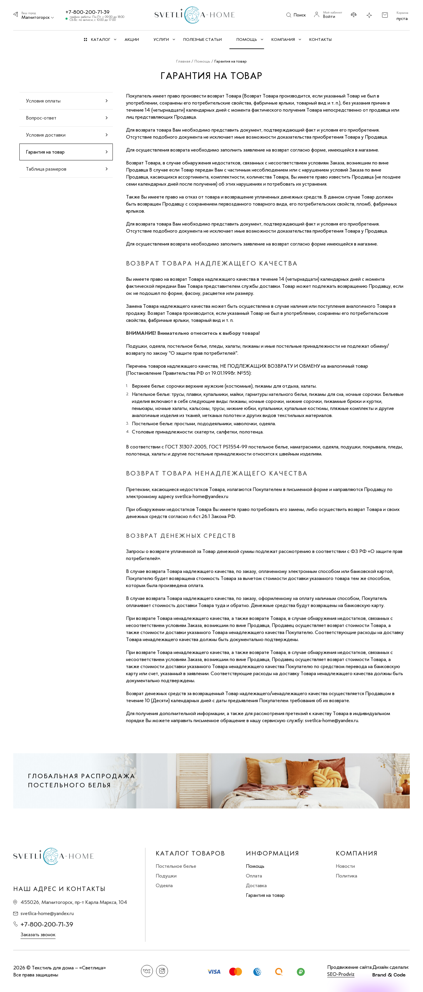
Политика (346, 876)
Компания (357, 853)
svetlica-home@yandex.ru (47, 913)
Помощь (255, 866)
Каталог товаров (190, 853)
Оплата (254, 876)
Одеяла (164, 885)
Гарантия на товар (265, 895)
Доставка (256, 885)
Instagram (162, 971)
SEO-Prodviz (341, 974)
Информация (272, 853)
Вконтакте (147, 971)
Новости (345, 866)
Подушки (166, 876)
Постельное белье (176, 866)
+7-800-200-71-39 (88, 12)
